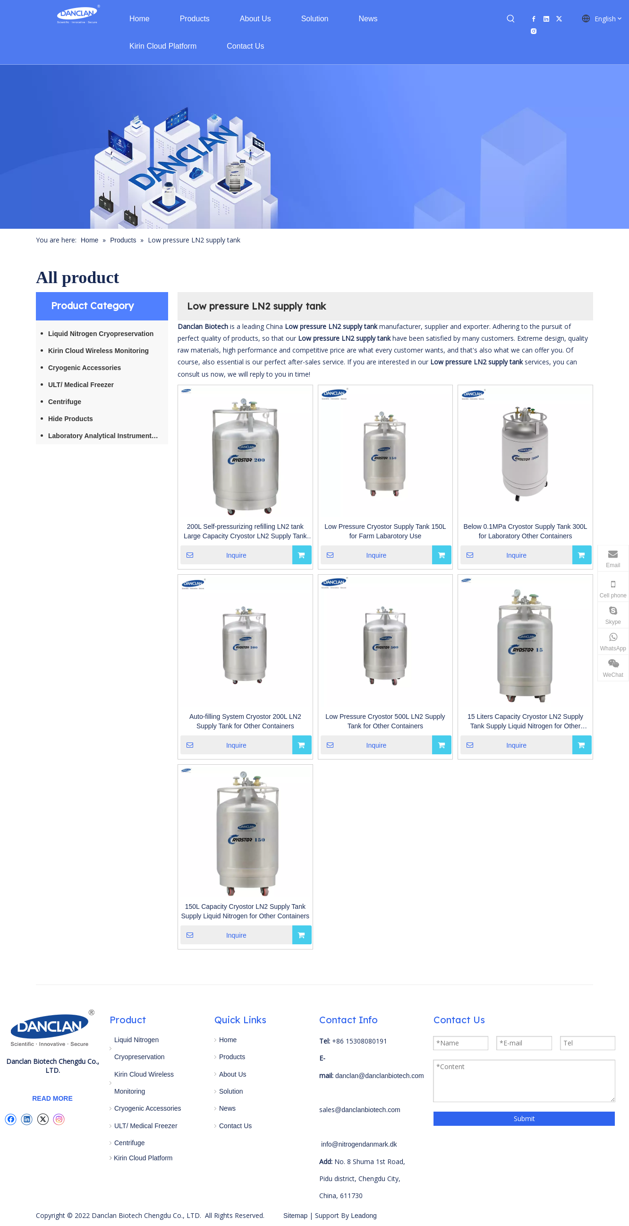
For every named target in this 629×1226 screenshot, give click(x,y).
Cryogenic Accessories (84, 367)
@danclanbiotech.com (367, 1110)
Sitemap (295, 1215)
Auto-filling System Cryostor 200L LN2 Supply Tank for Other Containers (245, 721)
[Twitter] (559, 19)
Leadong (362, 1215)
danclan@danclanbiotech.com (379, 1075)
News (227, 1108)
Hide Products (70, 419)
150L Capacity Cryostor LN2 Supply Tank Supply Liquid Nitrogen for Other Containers (245, 911)
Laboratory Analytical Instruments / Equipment (108, 436)
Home (228, 1040)
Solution (231, 1091)
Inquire (213, 554)
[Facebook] (533, 19)
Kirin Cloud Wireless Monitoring (98, 350)
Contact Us (235, 1126)
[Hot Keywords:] (510, 18)
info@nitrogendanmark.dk (359, 1144)
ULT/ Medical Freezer (81, 385)
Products (232, 1057)
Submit (524, 1118)
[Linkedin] (546, 19)
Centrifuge (64, 402)
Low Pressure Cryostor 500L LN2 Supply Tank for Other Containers (385, 721)
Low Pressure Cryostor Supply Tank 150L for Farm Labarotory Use (385, 531)
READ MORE (52, 1098)
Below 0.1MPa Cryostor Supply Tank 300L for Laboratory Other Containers (525, 531)
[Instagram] (533, 31)
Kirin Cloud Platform (143, 1158)
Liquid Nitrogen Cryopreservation (100, 333)
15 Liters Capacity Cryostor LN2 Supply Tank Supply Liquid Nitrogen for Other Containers (525, 722)
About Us (232, 1074)
